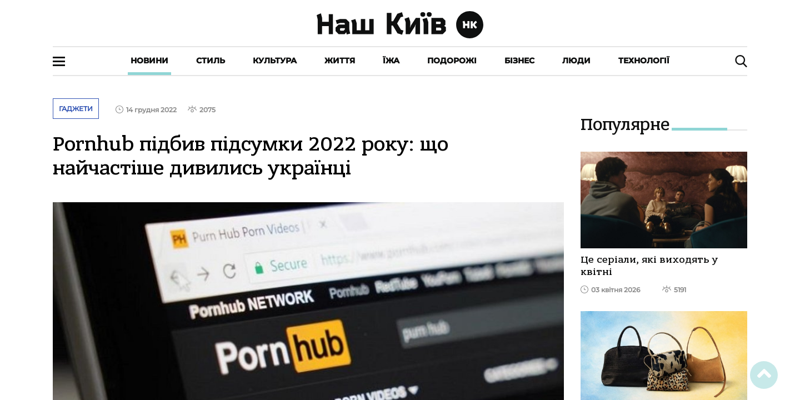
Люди (576, 61)
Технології (643, 61)
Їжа (391, 61)
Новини (149, 61)
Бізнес (519, 61)
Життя (339, 61)
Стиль (210, 61)
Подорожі (452, 61)
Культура (275, 61)
